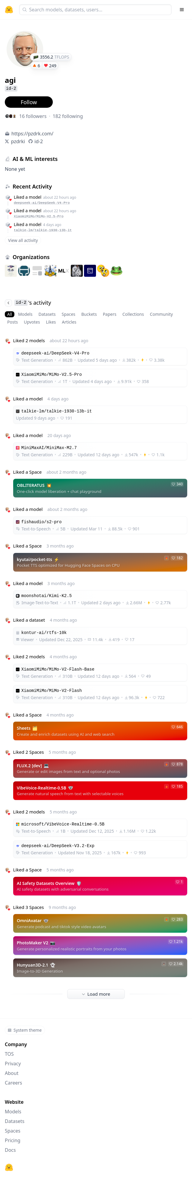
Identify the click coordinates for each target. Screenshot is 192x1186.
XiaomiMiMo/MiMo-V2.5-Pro (39, 216)
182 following (67, 116)
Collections (133, 314)
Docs (10, 1150)
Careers (13, 1082)
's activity (28, 302)
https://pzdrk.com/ (32, 133)
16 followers (32, 116)
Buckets (89, 314)
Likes (51, 322)
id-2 (38, 141)
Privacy (13, 1063)
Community (161, 314)
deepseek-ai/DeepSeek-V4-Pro (42, 203)
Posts (12, 322)
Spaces (68, 314)
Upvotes (32, 322)
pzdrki (18, 141)
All (9, 314)
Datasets (47, 314)
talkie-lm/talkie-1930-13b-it (43, 230)
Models (25, 314)
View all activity (23, 240)
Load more (96, 994)
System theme (25, 1030)
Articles (69, 322)
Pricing (12, 1140)
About (11, 1073)
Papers (109, 314)
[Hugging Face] (9, 1167)
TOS (9, 1054)
